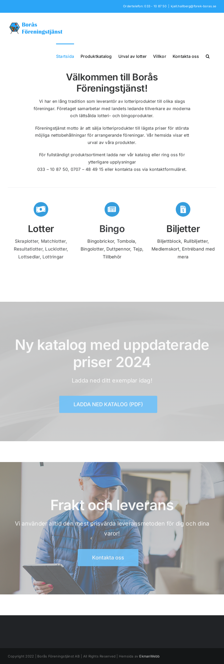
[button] (208, 56)
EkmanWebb (149, 656)
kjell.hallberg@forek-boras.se (193, 6)
